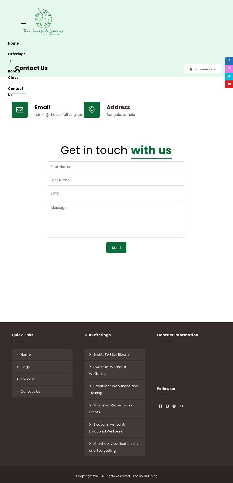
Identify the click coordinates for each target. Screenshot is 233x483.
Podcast (28, 377)
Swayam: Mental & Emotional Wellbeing (107, 426)
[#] (160, 400)
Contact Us (30, 389)
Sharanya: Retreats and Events (111, 406)
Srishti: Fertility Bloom (111, 352)
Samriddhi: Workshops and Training (113, 387)
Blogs (25, 364)
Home (26, 352)
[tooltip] (227, 63)
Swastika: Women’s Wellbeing (107, 368)
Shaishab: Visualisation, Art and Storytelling (113, 445)
